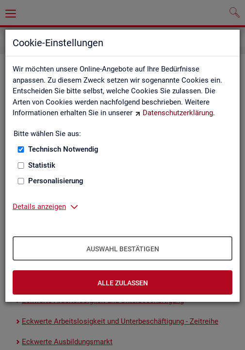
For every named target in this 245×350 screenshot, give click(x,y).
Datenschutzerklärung (178, 112)
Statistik (41, 165)
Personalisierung (55, 180)
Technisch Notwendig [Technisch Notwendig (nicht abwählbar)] (63, 149)
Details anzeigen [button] (39, 206)
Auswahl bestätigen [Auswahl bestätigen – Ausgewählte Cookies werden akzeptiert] (122, 249)
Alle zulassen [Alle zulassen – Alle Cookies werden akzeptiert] (123, 283)
